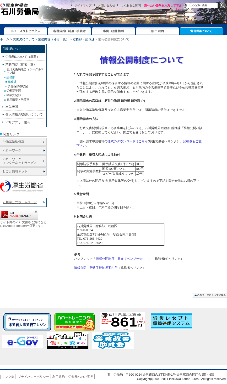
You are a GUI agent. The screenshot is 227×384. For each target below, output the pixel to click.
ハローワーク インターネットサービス (20, 161)
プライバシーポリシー (33, 377)
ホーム (4, 39)
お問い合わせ (106, 5)
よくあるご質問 (131, 5)
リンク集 (8, 377)
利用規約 (58, 377)
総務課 (90, 39)
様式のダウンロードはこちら (128, 141)
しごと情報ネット (15, 171)
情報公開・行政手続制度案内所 (96, 268)
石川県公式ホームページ (20, 202)
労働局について (24, 39)
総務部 (77, 39)
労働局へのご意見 (80, 377)
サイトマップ (83, 5)
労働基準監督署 (13, 142)
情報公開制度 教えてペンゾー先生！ (122, 258)
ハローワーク (12, 150)
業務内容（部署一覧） (53, 39)
